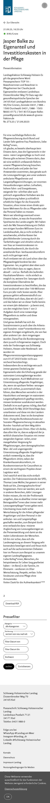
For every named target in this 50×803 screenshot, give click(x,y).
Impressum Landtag (12, 762)
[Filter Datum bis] (15, 649)
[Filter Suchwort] (15, 657)
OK (7, 796)
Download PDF (12, 603)
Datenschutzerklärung (16, 788)
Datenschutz (9, 757)
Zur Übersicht (13, 22)
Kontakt (7, 752)
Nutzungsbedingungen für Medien (19, 767)
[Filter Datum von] (15, 642)
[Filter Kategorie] (15, 626)
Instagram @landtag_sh (15, 736)
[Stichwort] (15, 657)
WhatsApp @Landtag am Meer (18, 733)
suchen (9, 666)
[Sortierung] (19, 634)
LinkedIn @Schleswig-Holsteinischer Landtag (22, 741)
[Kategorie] (15, 626)
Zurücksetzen (24, 666)
